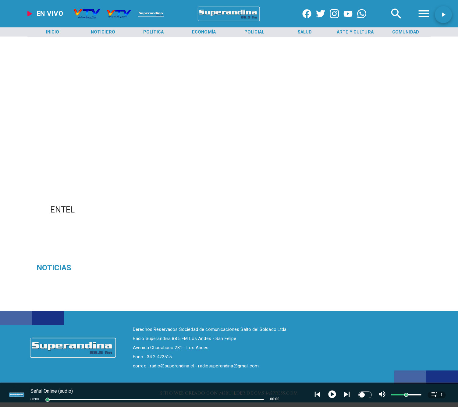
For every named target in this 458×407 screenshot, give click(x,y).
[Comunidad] (406, 32)
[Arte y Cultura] (355, 32)
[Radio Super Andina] (396, 21)
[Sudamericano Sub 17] (101, 268)
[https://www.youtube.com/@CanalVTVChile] (348, 21)
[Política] (153, 32)
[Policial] (254, 32)
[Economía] (204, 32)
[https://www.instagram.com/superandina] (334, 21)
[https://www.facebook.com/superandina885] (306, 21)
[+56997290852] (361, 21)
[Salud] (305, 32)
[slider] (47, 400)
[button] (443, 14)
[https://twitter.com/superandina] (320, 21)
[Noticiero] (103, 32)
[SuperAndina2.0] (229, 21)
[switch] (365, 394)
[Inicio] (52, 32)
